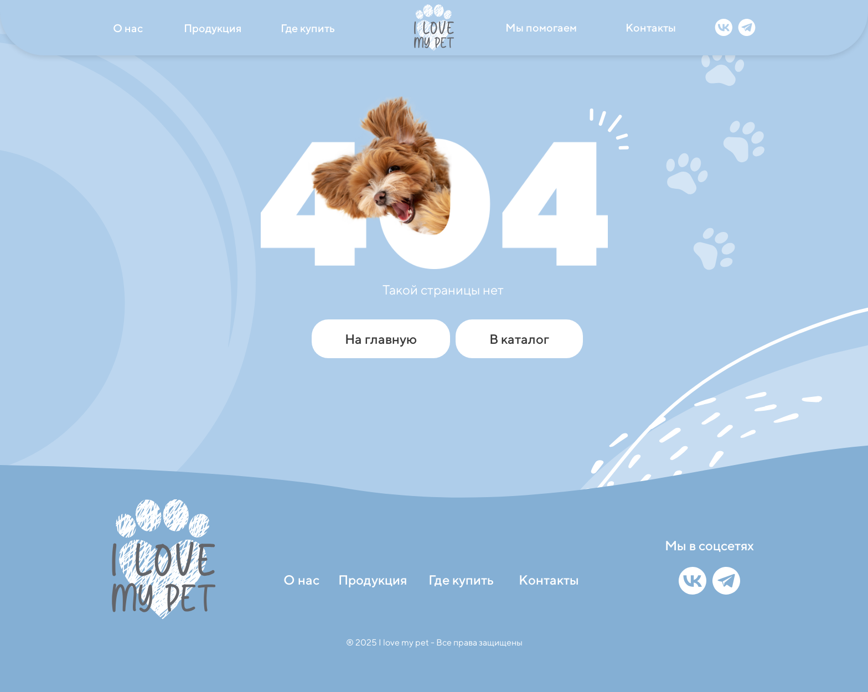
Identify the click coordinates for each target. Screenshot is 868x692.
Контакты (651, 27)
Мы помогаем (541, 27)
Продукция (212, 28)
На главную (381, 339)
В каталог (519, 339)
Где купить (308, 28)
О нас (128, 28)
